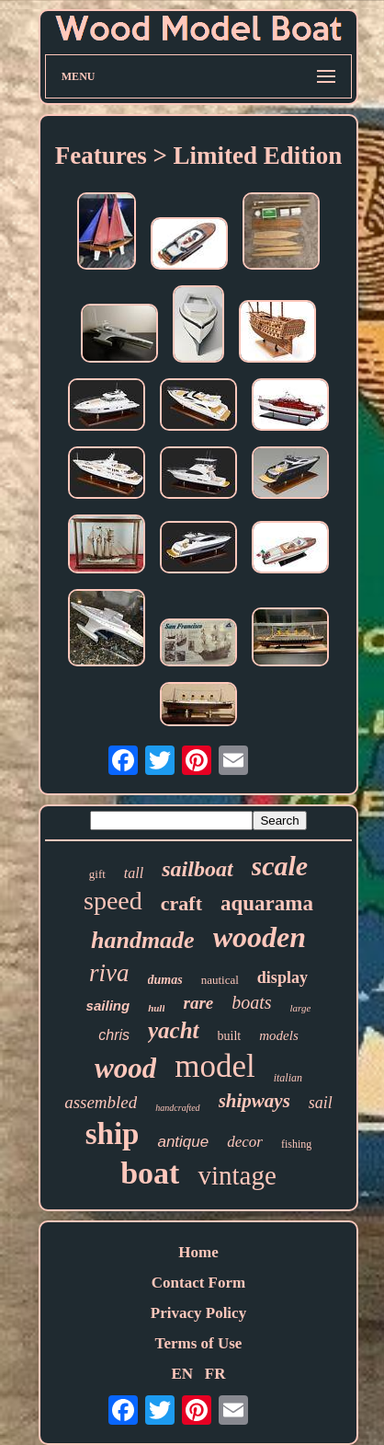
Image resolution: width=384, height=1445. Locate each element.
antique (183, 1141)
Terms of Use (199, 1343)
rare (198, 1002)
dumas (165, 980)
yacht (173, 1030)
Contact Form (198, 1282)
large (300, 1007)
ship (112, 1133)
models (279, 1035)
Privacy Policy (198, 1313)
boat (149, 1173)
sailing (108, 1005)
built (230, 1036)
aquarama (266, 903)
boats (251, 1002)
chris (114, 1035)
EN (182, 1373)
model (214, 1066)
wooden (259, 937)
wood (125, 1068)
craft (181, 903)
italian (288, 1077)
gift (97, 874)
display (282, 977)
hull (156, 1007)
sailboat (197, 869)
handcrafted (177, 1108)
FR (215, 1373)
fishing (296, 1144)
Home (198, 1252)
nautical (220, 980)
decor (245, 1141)
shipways (254, 1101)
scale (280, 865)
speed (113, 900)
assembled (100, 1102)
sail (321, 1102)
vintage (237, 1175)
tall (133, 873)
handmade (143, 940)
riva (109, 973)
